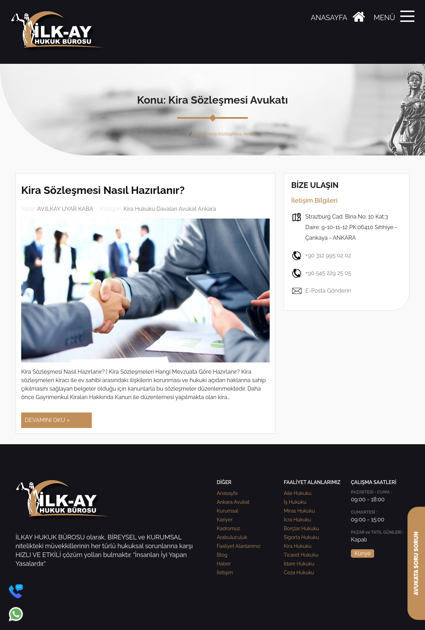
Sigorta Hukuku (301, 537)
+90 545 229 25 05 (321, 273)
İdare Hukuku (299, 564)
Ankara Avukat (233, 502)
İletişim (225, 572)
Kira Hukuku (297, 546)
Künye (362, 553)
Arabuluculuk (232, 537)
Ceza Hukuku (299, 572)
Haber (224, 564)
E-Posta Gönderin (321, 291)
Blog (222, 555)
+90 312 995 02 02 (321, 255)
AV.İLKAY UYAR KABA (65, 209)
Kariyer (225, 519)
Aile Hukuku (297, 493)
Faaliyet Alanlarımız (239, 546)
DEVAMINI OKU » (47, 420)
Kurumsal (227, 511)
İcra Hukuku (297, 519)
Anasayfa (176, 133)
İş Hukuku (295, 502)
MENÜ (384, 17)
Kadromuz (228, 528)
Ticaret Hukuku (301, 555)
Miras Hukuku (299, 511)
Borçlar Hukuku (301, 528)
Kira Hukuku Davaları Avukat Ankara (170, 209)
